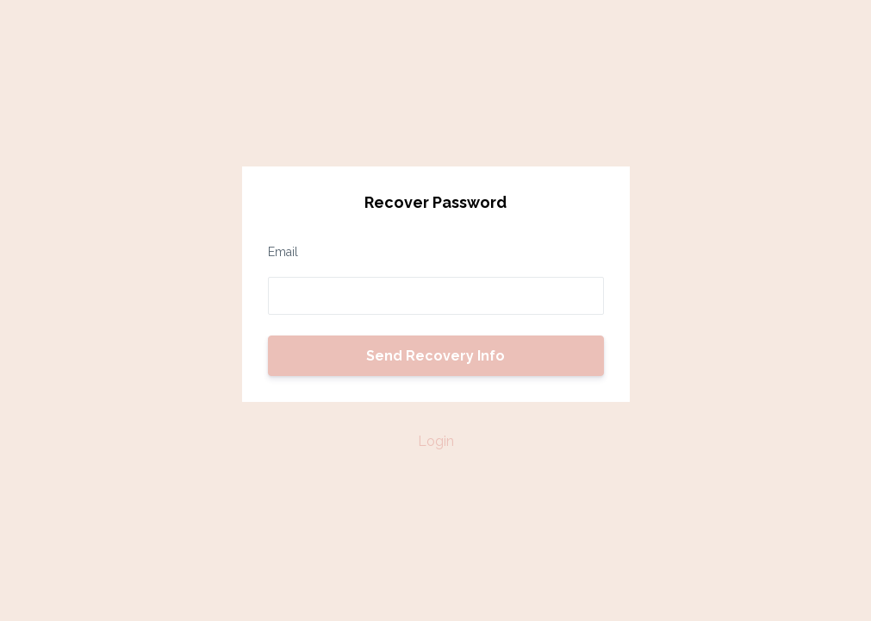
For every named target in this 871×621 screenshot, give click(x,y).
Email (283, 252)
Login (436, 441)
